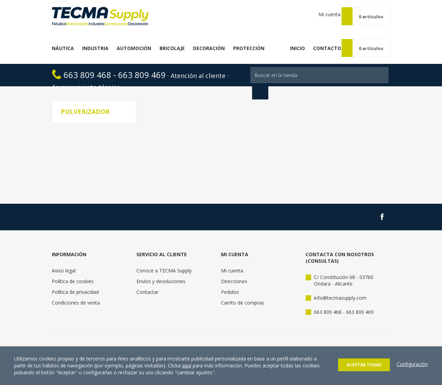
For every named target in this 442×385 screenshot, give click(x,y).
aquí (186, 365)
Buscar (260, 83)
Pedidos (230, 284)
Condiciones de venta (76, 294)
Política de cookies (73, 273)
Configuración (412, 364)
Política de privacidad (75, 284)
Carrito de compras (242, 294)
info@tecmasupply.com (340, 290)
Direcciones (234, 273)
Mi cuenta (327, 16)
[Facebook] (381, 208)
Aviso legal (64, 262)
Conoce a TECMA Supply (164, 262)
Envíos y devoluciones (160, 273)
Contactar (147, 284)
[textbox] (319, 67)
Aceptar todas (364, 365)
